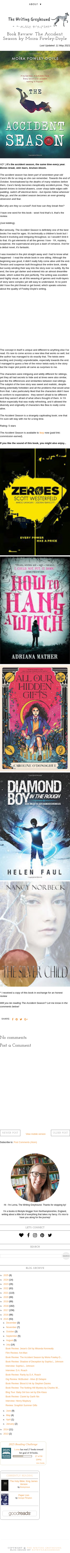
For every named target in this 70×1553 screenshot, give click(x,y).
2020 (6, 1297)
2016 (6, 1314)
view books (40, 1463)
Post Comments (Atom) (25, 1142)
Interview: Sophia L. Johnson (20, 1366)
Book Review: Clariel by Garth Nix (22, 1396)
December (11, 1322)
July (8, 1344)
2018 (6, 1306)
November (11, 1327)
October (10, 1331)
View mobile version (36, 1134)
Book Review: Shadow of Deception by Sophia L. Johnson (34, 1361)
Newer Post (10, 1133)
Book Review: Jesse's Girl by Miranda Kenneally (30, 1348)
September (12, 1336)
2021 (6, 1293)
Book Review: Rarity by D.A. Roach (23, 1374)
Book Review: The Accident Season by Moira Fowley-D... (34, 1357)
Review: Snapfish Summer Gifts (21, 1405)
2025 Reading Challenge (23, 1444)
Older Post (60, 1133)
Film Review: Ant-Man (16, 1353)
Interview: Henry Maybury (18, 1401)
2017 (6, 1310)
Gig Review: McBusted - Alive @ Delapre (26, 1379)
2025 (6, 1275)
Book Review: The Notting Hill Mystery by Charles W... (33, 1388)
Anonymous (25, 1487)
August (10, 1340)
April (8, 1419)
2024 (6, 1280)
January (10, 1424)
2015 (6, 1319)
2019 (6, 1301)
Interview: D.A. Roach (16, 1370)
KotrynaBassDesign (46, 1550)
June (9, 1410)
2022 (6, 1288)
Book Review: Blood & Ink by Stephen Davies (28, 1383)
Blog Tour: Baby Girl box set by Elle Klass (26, 1392)
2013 (6, 1433)
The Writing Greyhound (44, 1548)
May (8, 1415)
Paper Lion (23, 1495)
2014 (6, 1429)
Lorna (17, 1449)
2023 (6, 1284)
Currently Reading (20, 1476)
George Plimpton (25, 1498)
